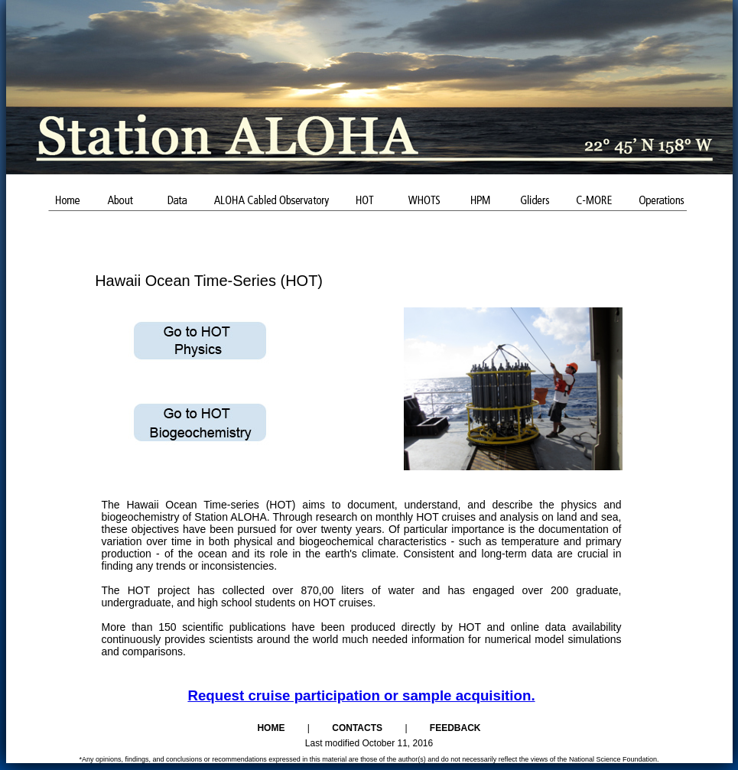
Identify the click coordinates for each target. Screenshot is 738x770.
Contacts (357, 728)
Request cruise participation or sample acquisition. (361, 695)
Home (270, 728)
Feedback (455, 728)
